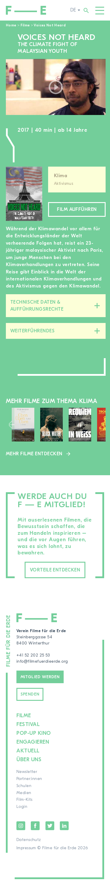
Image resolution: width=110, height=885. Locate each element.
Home (11, 25)
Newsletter (26, 771)
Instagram (20, 825)
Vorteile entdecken (55, 570)
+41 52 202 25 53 (33, 655)
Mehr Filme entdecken (34, 453)
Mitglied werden (40, 677)
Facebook (35, 825)
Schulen (23, 786)
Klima (60, 175)
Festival (28, 724)
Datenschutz (28, 839)
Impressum (26, 848)
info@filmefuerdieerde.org (42, 661)
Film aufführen (77, 209)
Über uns (28, 760)
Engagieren (32, 742)
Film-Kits (24, 799)
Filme (25, 25)
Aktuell (28, 751)
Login (21, 806)
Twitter (49, 825)
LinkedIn (64, 825)
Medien (23, 793)
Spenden (30, 694)
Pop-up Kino (33, 733)
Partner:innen (29, 778)
